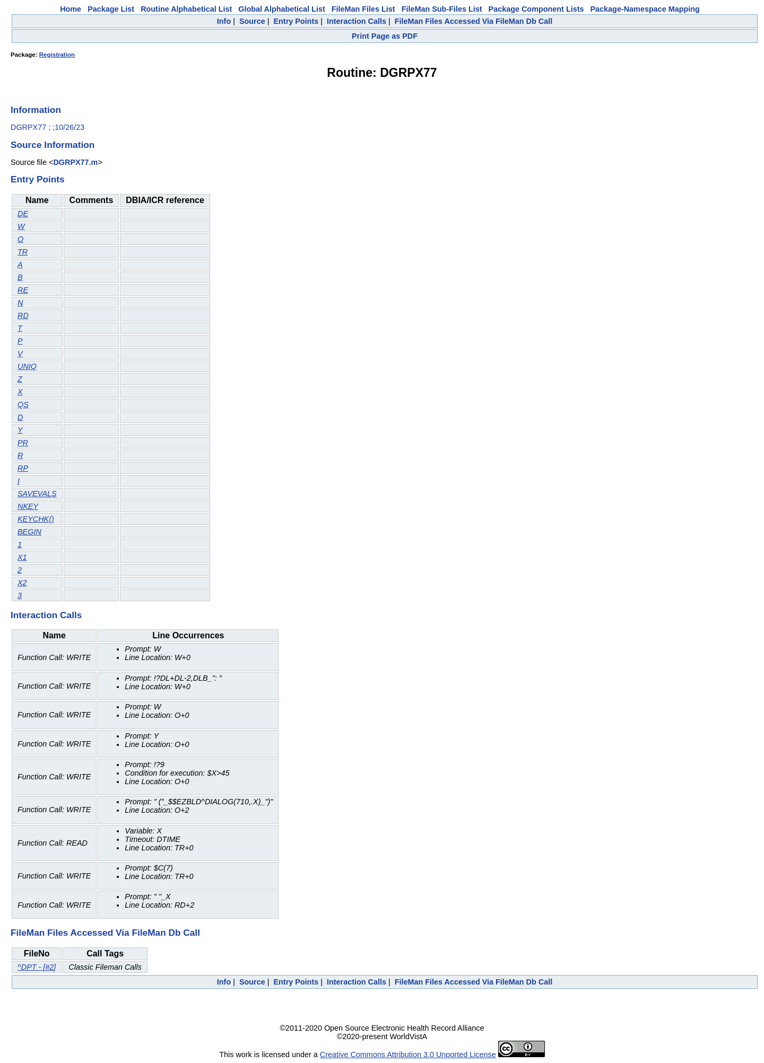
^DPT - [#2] (37, 967)
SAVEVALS (37, 493)
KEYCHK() (36, 519)
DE (23, 213)
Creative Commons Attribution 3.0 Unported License (408, 1054)
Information (36, 109)
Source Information (52, 144)
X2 (22, 582)
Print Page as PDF (385, 36)
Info (224, 21)
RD (23, 315)
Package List (111, 9)
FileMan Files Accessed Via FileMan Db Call (474, 21)
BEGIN (29, 532)
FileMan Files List (363, 9)
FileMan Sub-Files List (442, 9)
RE (23, 290)
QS (23, 404)
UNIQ (27, 366)
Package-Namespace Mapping (645, 9)
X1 (22, 557)
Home (70, 9)
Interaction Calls (356, 21)
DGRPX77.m (75, 162)
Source (252, 21)
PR (23, 442)
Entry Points (295, 21)
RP (23, 468)
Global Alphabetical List (281, 9)
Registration (57, 54)
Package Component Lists (536, 9)
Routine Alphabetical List (186, 9)
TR (23, 252)
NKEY (28, 506)
